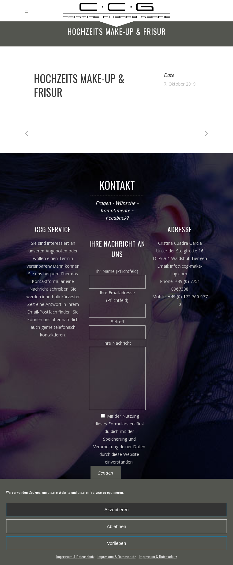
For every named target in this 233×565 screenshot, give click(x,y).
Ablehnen (116, 526)
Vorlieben (116, 543)
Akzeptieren (116, 509)
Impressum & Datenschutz (75, 556)
